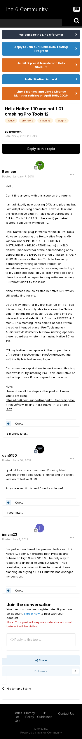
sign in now (32, 613)
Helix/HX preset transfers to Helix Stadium (41, 65)
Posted (18, 176)
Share (41, 660)
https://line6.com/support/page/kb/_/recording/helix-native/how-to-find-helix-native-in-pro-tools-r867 (40, 404)
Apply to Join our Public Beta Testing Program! (41, 49)
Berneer (15, 131)
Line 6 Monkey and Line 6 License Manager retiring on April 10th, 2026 (41, 93)
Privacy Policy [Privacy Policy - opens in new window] (29, 715)
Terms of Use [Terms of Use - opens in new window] (17, 717)
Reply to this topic (41, 149)
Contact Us (66, 713)
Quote (19, 423)
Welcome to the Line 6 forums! (41, 34)
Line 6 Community (25, 9)
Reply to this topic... (26, 639)
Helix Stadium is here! (41, 79)
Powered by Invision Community (41, 732)
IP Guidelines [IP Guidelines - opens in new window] (44, 715)
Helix (33, 136)
